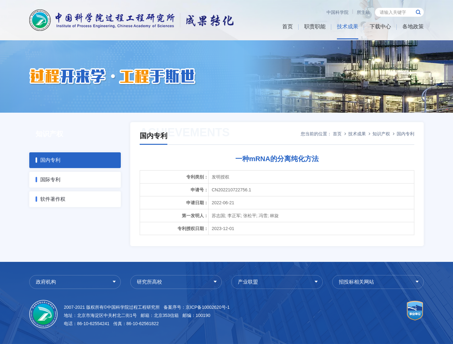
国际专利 (50, 179)
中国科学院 (338, 12)
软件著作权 (52, 199)
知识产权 (381, 133)
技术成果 (347, 27)
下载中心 (380, 27)
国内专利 (50, 160)
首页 (287, 27)
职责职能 (315, 27)
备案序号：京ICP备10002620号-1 (197, 307)
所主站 (363, 12)
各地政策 (413, 27)
